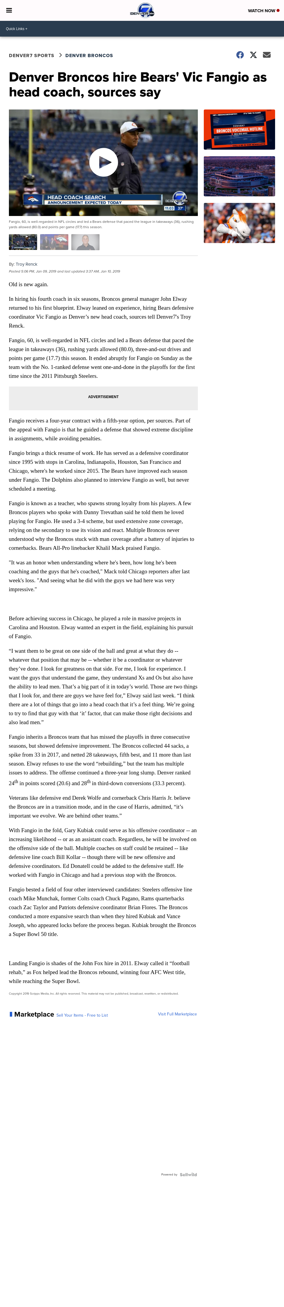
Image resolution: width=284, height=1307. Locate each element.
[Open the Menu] (9, 10)
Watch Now (264, 10)
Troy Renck (26, 264)
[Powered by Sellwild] (188, 1175)
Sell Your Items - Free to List (82, 1015)
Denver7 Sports (31, 55)
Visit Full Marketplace (177, 1014)
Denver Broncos (89, 55)
